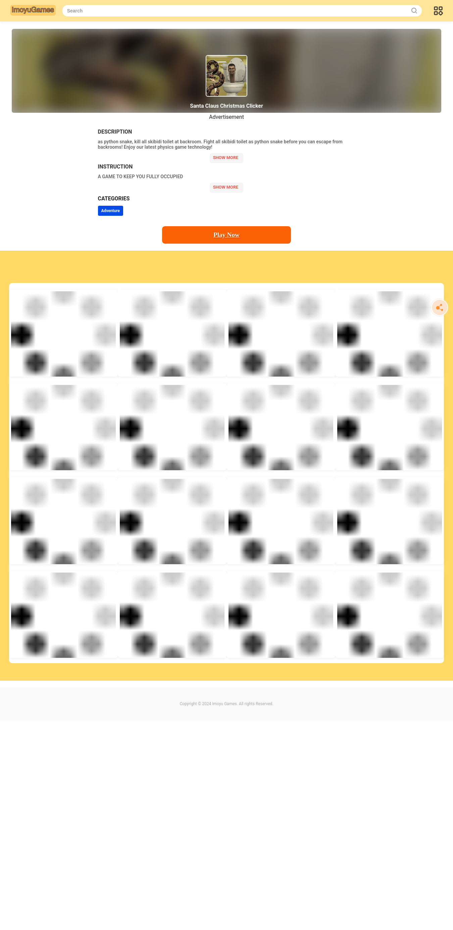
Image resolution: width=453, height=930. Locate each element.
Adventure (110, 210)
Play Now (226, 234)
